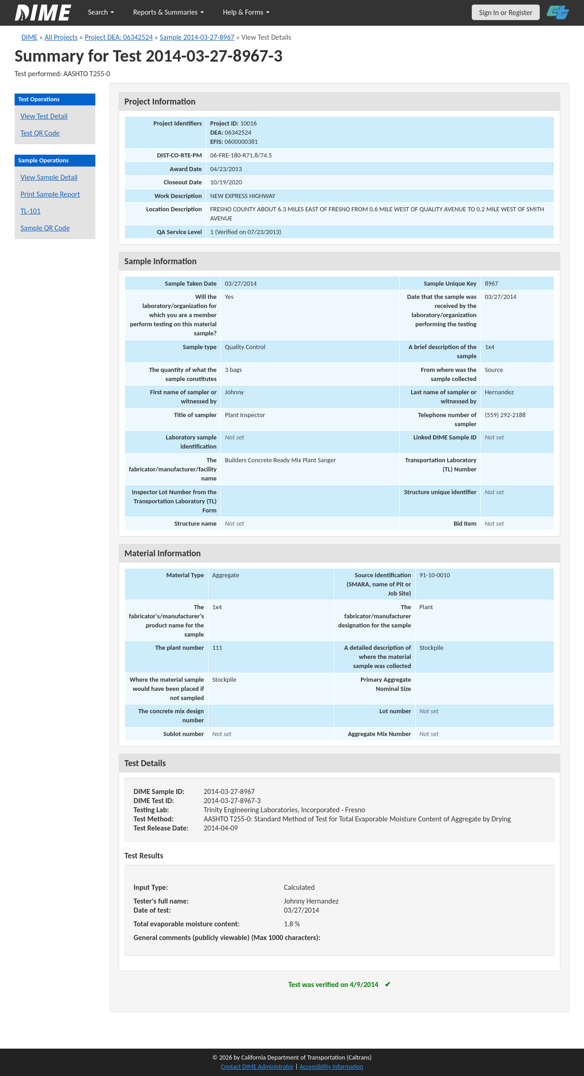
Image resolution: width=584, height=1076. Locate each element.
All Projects (61, 37)
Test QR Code (40, 133)
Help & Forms (246, 12)
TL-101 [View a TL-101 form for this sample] (31, 211)
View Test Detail (44, 116)
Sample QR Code (45, 228)
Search (101, 12)
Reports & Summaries (168, 12)
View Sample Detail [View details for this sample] (49, 177)
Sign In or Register (505, 12)
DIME (29, 37)
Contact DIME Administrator (257, 1067)
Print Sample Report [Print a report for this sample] (50, 194)
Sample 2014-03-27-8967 (197, 37)
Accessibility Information (331, 1067)
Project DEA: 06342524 (119, 37)
